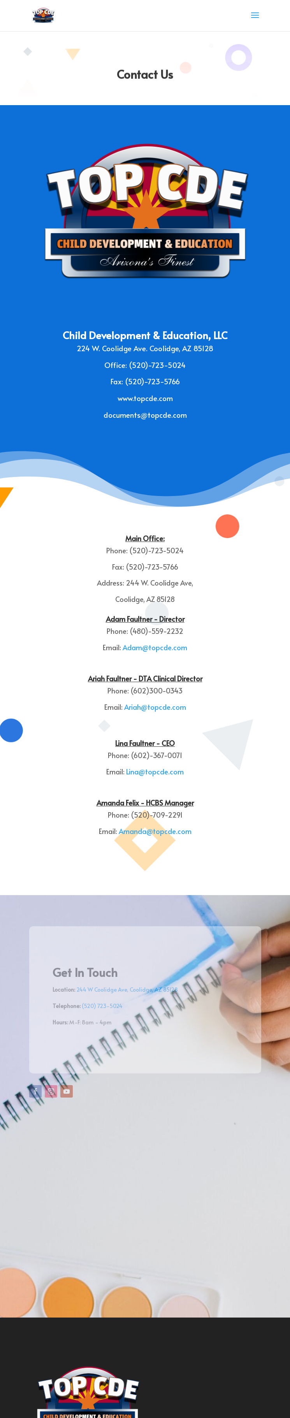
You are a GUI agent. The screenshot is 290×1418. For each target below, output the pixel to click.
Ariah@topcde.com (155, 707)
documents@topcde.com (145, 415)
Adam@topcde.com (155, 647)
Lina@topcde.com (155, 771)
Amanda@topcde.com (155, 831)
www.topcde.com (145, 398)
